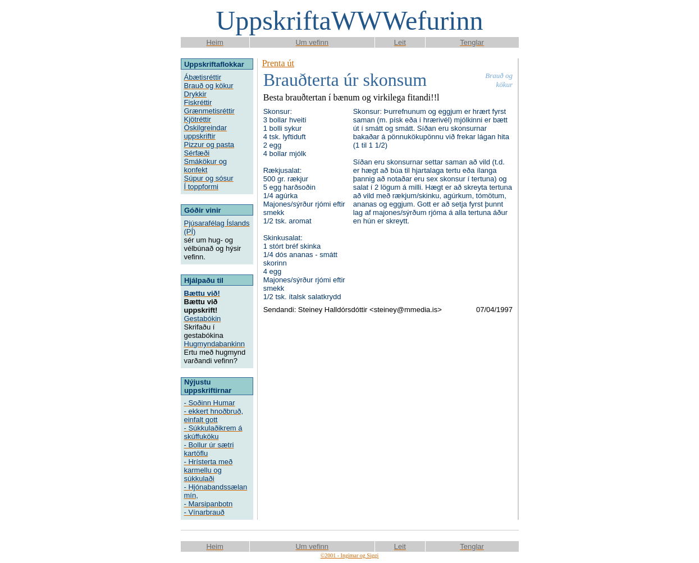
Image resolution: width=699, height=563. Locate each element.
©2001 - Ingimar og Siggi (350, 555)
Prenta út (278, 63)
